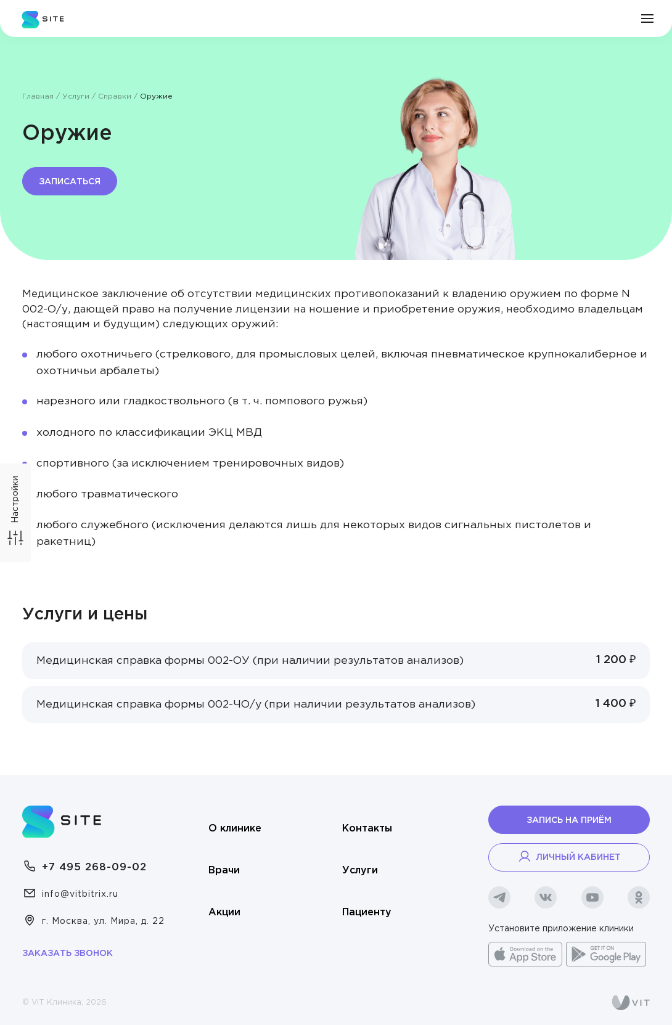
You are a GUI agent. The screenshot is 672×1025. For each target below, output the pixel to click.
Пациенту (366, 912)
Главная (38, 96)
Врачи (224, 870)
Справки (114, 96)
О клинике (234, 828)
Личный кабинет (569, 856)
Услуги (75, 96)
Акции (224, 912)
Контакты (367, 828)
